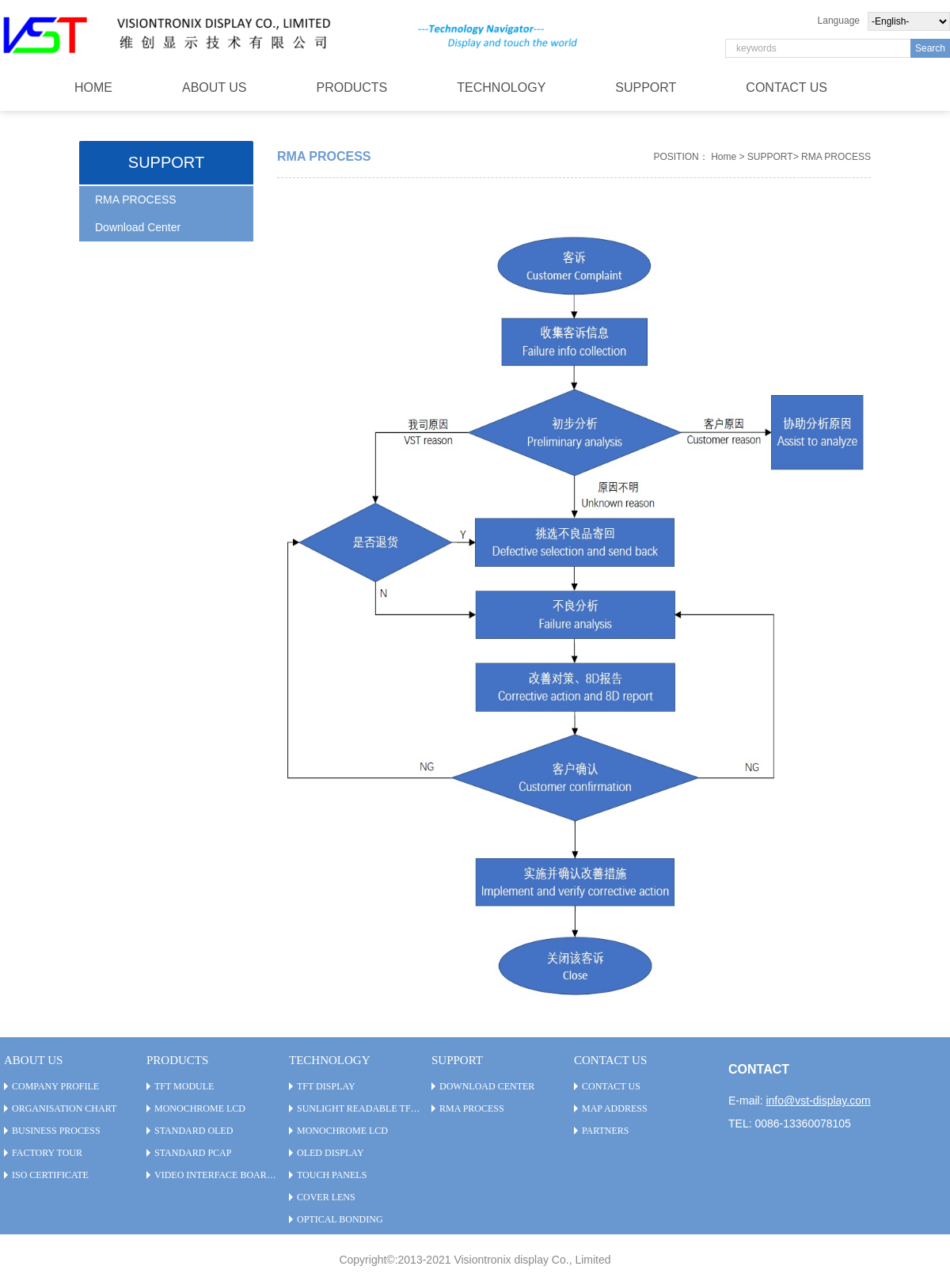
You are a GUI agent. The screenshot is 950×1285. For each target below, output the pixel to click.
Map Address (615, 1108)
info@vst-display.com (818, 1100)
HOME (93, 87)
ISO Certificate (50, 1174)
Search (930, 48)
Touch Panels (332, 1174)
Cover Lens (326, 1197)
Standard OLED (193, 1130)
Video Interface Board (213, 1174)
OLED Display (330, 1152)
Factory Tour (47, 1152)
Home (723, 156)
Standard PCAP (192, 1152)
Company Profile (55, 1086)
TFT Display (326, 1086)
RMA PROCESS (136, 199)
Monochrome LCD (199, 1108)
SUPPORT (645, 87)
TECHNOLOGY (501, 87)
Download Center (137, 227)
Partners (605, 1130)
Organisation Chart (64, 1108)
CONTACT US (786, 87)
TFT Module (184, 1086)
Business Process (56, 1130)
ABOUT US (214, 87)
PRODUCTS (352, 87)
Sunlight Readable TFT (356, 1108)
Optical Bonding (340, 1219)
